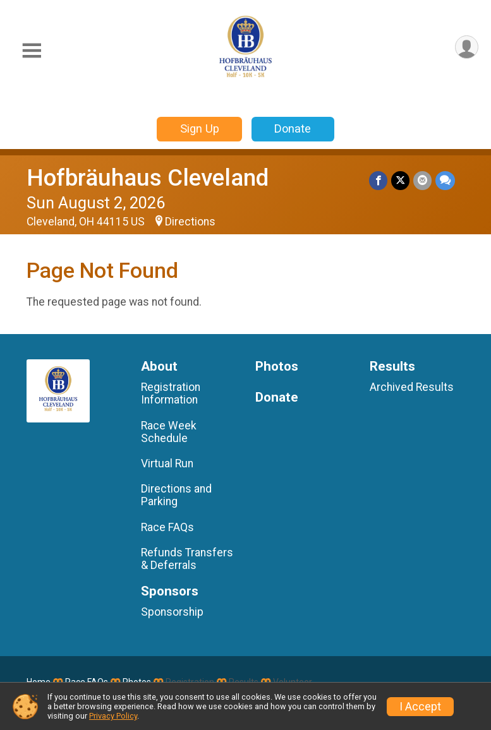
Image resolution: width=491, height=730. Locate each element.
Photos (276, 366)
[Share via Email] (422, 180)
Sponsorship (172, 612)
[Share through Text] (445, 180)
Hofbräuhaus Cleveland (148, 177)
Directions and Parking (176, 495)
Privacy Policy (113, 716)
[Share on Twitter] (400, 180)
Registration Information (170, 393)
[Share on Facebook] (378, 180)
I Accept (420, 706)
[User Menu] (466, 47)
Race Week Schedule (169, 432)
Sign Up (199, 128)
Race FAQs (167, 527)
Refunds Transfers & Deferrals (187, 558)
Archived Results (412, 387)
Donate (292, 128)
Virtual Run (167, 463)
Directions (190, 221)
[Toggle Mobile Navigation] (31, 51)
